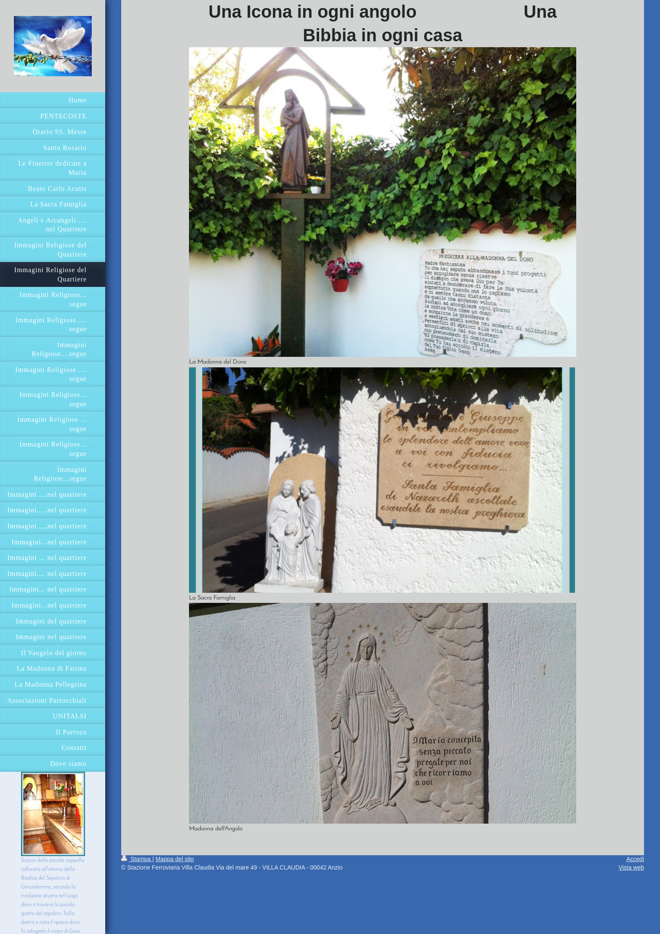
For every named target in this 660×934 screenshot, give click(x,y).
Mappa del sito (175, 859)
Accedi (635, 859)
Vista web (631, 867)
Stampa (136, 859)
